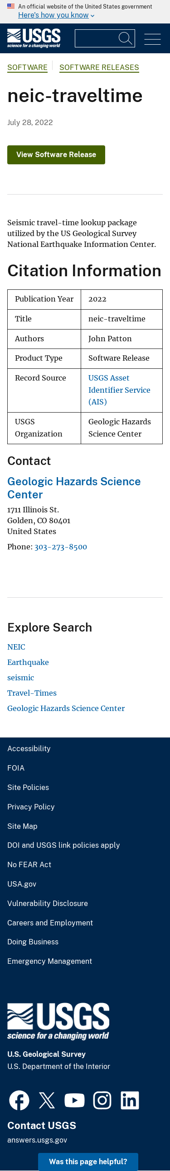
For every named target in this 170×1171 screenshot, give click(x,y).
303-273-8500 (60, 546)
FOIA (15, 768)
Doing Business (32, 942)
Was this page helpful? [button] (88, 1161)
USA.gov (21, 884)
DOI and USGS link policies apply (63, 845)
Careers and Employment (50, 923)
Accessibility (29, 749)
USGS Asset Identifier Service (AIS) (119, 390)
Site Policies (28, 788)
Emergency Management (49, 961)
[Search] (126, 38)
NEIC (16, 646)
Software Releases (99, 67)
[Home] (33, 46)
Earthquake (28, 662)
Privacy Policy (31, 807)
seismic (20, 677)
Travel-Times (32, 692)
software (27, 67)
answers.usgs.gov (37, 1140)
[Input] (105, 38)
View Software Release (56, 154)
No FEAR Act (29, 865)
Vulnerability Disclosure (47, 904)
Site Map (22, 826)
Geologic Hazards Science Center (66, 708)
